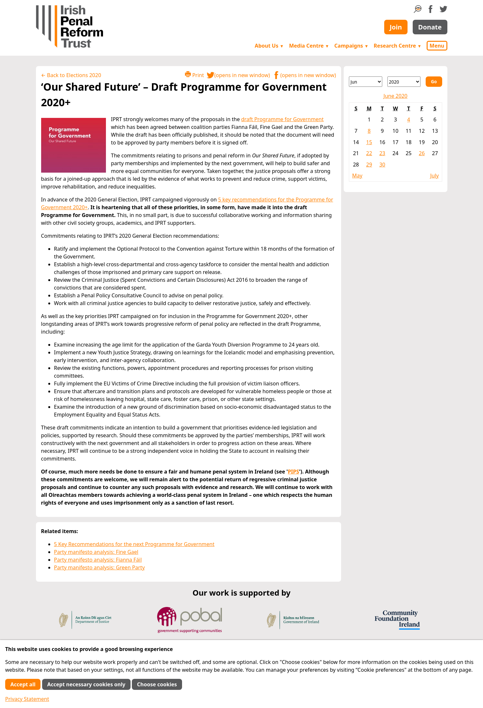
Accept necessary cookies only (86, 684)
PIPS (293, 471)
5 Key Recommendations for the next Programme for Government (134, 544)
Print (194, 75)
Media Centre (309, 45)
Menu (437, 45)
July (434, 175)
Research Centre (397, 45)
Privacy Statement (27, 698)
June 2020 (396, 95)
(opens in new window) (238, 75)
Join (396, 27)
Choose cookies (157, 684)
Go (434, 81)
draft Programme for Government (282, 119)
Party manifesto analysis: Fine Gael (96, 551)
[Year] (404, 81)
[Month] (365, 81)
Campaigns (351, 45)
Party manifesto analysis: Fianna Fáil (98, 559)
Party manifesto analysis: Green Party (99, 567)
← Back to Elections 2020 (71, 75)
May (357, 175)
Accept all (22, 684)
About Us (269, 45)
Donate (430, 27)
